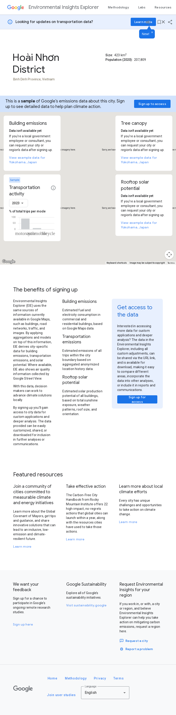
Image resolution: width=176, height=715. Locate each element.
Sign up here (23, 624)
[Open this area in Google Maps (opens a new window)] (8, 262)
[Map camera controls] (169, 254)
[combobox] (18, 203)
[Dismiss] (152, 32)
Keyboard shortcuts (117, 263)
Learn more (22, 546)
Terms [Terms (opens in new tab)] (171, 262)
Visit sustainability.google (86, 605)
